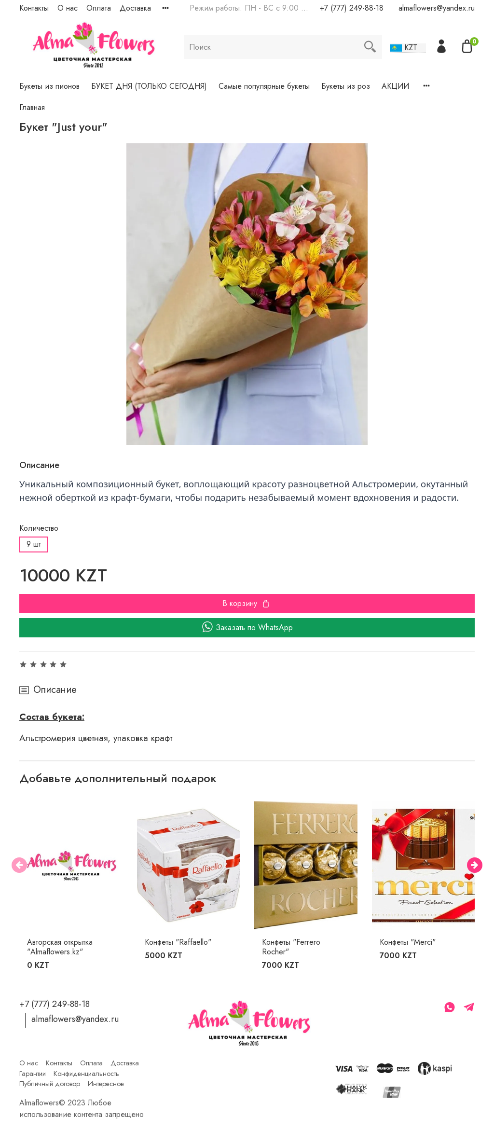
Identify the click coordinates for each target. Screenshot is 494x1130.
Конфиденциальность (86, 1073)
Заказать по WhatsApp (247, 627)
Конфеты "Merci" (408, 942)
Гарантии (32, 1073)
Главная (32, 107)
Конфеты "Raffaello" (178, 942)
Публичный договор (49, 1084)
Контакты (34, 8)
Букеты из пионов (49, 86)
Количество (38, 528)
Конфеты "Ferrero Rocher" (291, 947)
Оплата (98, 8)
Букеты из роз (345, 86)
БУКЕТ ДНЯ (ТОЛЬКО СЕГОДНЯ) (149, 86)
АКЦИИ (395, 86)
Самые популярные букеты (264, 86)
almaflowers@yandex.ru (436, 8)
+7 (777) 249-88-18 (352, 8)
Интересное (106, 1084)
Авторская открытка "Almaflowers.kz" (60, 947)
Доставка (135, 8)
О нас (67, 8)
